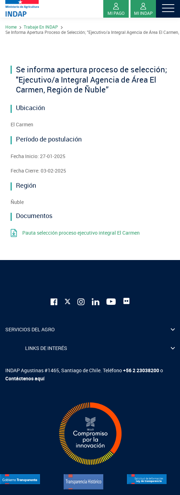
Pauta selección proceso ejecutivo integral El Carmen (81, 232)
